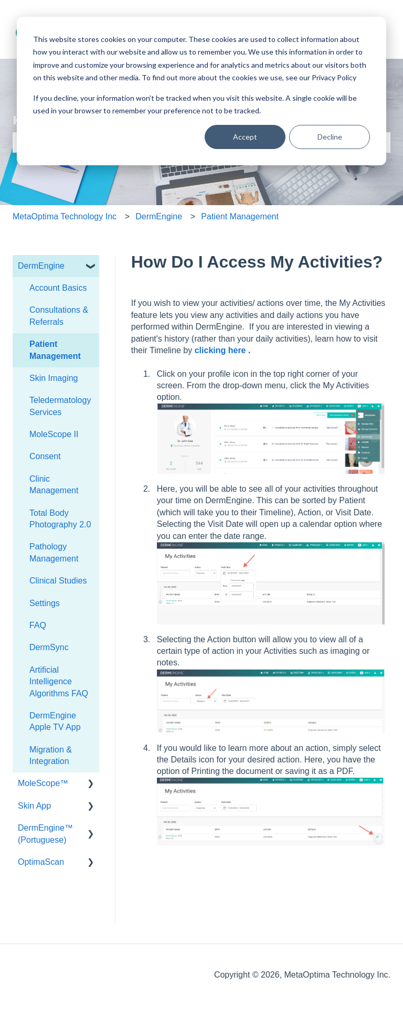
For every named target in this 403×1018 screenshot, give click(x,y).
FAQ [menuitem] (37, 625)
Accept (245, 136)
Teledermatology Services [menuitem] (60, 406)
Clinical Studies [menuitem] (58, 580)
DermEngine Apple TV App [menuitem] (55, 721)
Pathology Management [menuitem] (53, 552)
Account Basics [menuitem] (58, 287)
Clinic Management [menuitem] (53, 484)
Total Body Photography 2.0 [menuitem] (60, 518)
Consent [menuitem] (45, 456)
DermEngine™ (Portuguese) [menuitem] (45, 833)
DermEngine (158, 216)
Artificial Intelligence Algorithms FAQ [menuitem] (58, 681)
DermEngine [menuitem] (41, 265)
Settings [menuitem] (44, 603)
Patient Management (240, 216)
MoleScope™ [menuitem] (43, 783)
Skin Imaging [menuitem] (53, 378)
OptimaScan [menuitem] (41, 861)
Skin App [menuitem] (34, 805)
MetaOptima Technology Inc (64, 216)
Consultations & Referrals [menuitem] (58, 315)
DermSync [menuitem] (49, 647)
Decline (329, 136)
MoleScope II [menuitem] (53, 434)
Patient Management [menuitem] (55, 350)
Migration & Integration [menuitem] (50, 755)
